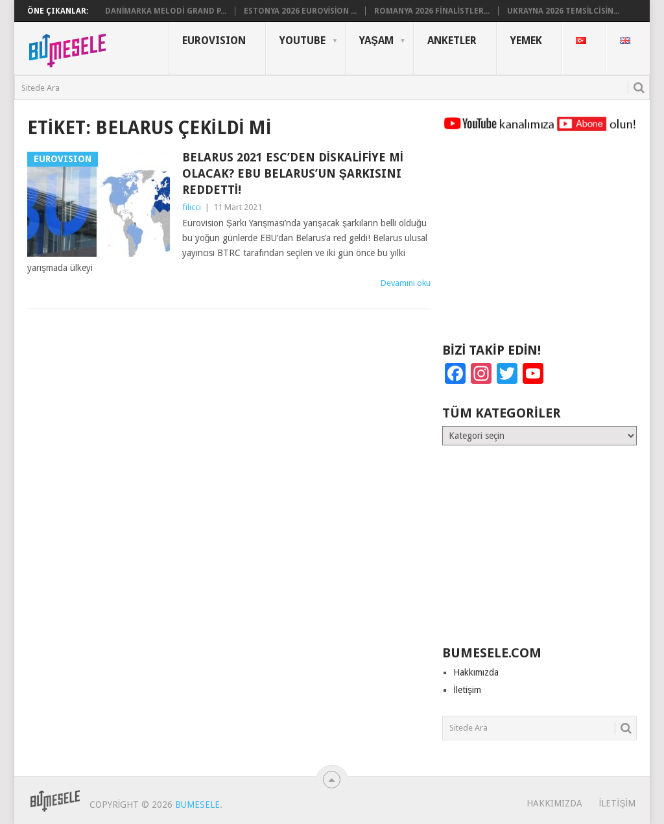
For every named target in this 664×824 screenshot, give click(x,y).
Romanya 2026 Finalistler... (432, 11)
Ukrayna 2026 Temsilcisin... (563, 11)
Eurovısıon (214, 40)
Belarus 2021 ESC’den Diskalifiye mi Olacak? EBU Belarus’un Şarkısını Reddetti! (292, 173)
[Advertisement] (539, 243)
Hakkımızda (476, 672)
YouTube (302, 40)
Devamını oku (406, 283)
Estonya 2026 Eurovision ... (300, 11)
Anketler (452, 40)
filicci (191, 207)
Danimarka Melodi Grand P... (165, 11)
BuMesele (197, 804)
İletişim (467, 690)
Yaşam (376, 40)
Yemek (526, 40)
